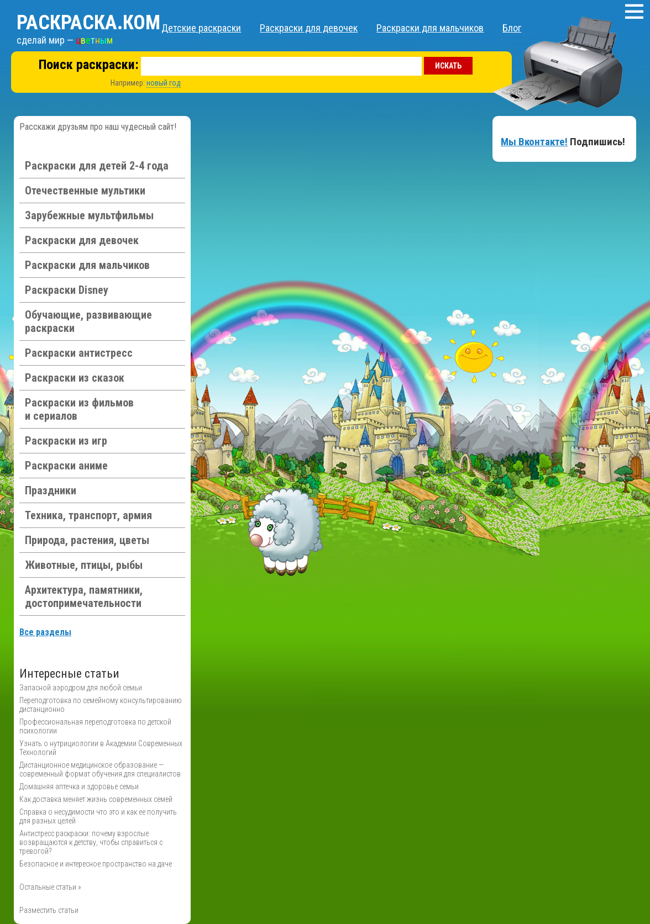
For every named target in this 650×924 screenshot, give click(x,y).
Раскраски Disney (66, 290)
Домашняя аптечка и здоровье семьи (79, 786)
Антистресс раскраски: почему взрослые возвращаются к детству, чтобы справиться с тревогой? (90, 842)
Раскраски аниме (66, 465)
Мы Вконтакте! (534, 141)
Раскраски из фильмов (79, 409)
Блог (511, 28)
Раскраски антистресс (79, 353)
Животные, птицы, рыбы (84, 565)
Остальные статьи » (50, 887)
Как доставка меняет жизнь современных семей (95, 799)
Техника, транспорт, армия (88, 515)
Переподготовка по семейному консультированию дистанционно (100, 705)
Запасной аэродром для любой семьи (80, 687)
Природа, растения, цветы (87, 540)
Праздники (50, 490)
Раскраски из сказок (74, 377)
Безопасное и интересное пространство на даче (95, 863)
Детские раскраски (201, 28)
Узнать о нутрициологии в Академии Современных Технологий (100, 748)
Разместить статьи (48, 910)
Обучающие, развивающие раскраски (88, 321)
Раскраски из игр (66, 440)
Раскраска (88, 22)
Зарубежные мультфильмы (89, 215)
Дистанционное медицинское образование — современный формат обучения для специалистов (100, 769)
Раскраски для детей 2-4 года (97, 165)
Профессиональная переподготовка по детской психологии (95, 726)
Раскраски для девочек (309, 28)
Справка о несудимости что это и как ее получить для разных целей (98, 816)
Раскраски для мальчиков (430, 28)
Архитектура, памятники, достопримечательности (84, 596)
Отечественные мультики (85, 190)
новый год (163, 82)
